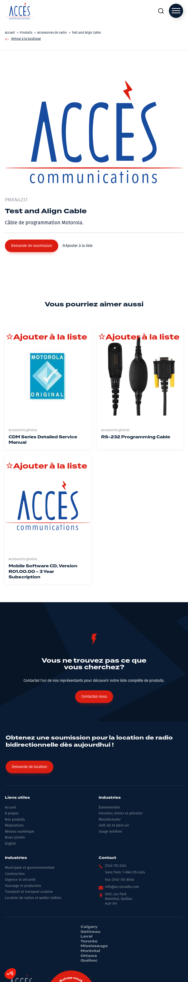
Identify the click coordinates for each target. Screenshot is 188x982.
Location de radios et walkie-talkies (33, 898)
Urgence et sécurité (20, 880)
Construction (15, 874)
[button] (31, 246)
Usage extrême (110, 831)
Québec (89, 960)
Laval (87, 936)
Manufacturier (110, 819)
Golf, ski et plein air (114, 825)
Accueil (10, 807)
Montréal (90, 951)
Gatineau (90, 931)
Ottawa (89, 956)
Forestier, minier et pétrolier (121, 813)
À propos (12, 813)
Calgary (89, 927)
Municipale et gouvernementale (30, 868)
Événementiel (109, 807)
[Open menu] (176, 11)
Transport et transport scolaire (29, 892)
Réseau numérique (19, 831)
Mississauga (94, 946)
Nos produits (15, 819)
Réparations (14, 825)
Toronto (89, 941)
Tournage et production (23, 886)
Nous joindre (15, 837)
